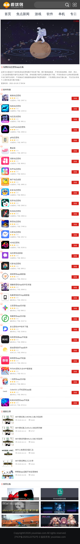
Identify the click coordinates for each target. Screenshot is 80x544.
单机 (61, 14)
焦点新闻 (22, 14)
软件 (50, 14)
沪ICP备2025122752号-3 (27, 537)
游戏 (38, 14)
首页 (8, 14)
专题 (73, 14)
